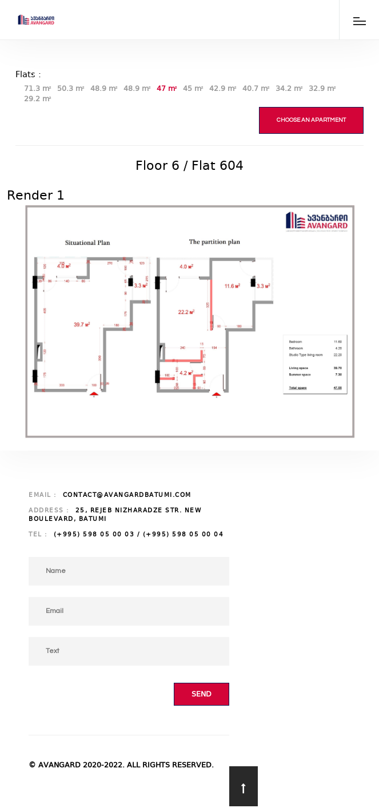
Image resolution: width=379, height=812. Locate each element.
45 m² (193, 88)
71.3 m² (37, 88)
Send (202, 694)
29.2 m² (37, 98)
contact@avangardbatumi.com (127, 495)
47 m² (167, 88)
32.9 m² (322, 88)
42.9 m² (223, 88)
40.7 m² (256, 88)
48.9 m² (104, 88)
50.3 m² (71, 88)
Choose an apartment (311, 120)
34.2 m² (289, 88)
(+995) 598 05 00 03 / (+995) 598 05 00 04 (139, 534)
